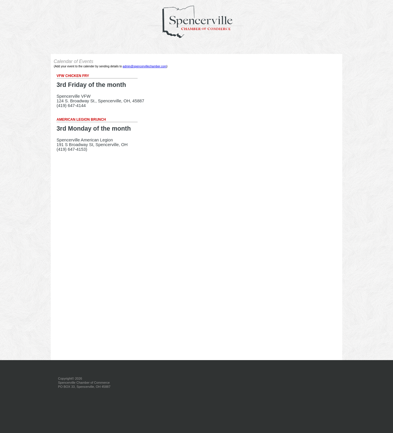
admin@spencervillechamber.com (144, 66)
